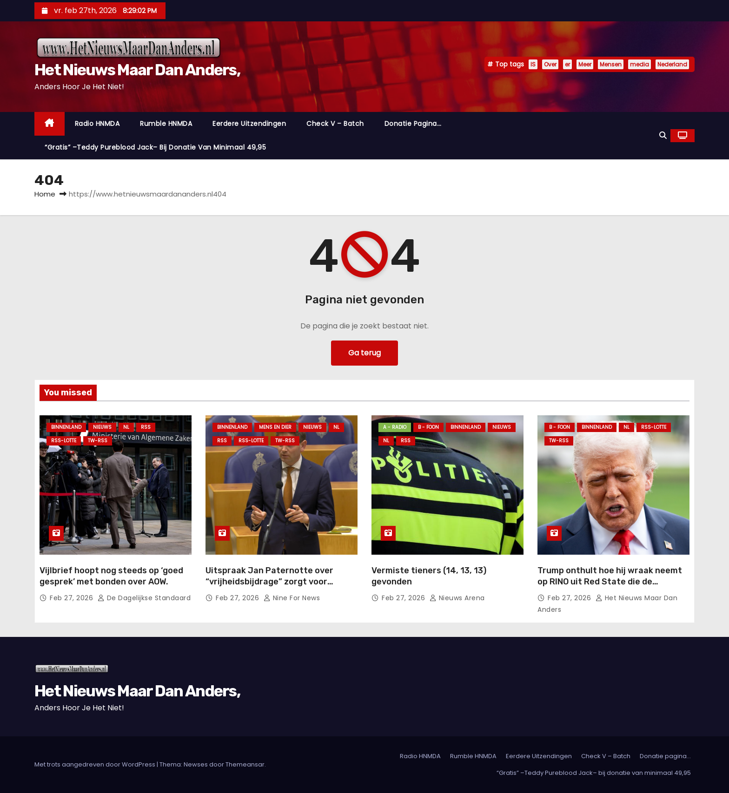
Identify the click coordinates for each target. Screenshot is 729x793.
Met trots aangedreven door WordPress (95, 764)
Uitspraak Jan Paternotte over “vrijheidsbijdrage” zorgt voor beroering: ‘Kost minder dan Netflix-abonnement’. (278, 587)
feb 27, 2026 (72, 598)
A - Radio (394, 427)
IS (533, 64)
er (567, 64)
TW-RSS (97, 440)
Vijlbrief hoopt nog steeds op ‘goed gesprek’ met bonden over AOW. (111, 576)
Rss (146, 427)
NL (126, 427)
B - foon (428, 427)
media (639, 64)
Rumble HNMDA (166, 123)
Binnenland (66, 427)
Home (44, 194)
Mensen (611, 64)
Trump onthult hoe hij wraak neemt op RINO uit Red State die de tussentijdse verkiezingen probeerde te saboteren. (609, 587)
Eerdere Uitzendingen (249, 123)
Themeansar (245, 764)
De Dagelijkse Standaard (144, 598)
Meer (584, 64)
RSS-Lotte (63, 440)
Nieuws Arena (457, 598)
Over (550, 64)
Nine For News (292, 598)
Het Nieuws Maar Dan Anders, (137, 69)
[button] (663, 135)
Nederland (672, 64)
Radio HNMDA (97, 123)
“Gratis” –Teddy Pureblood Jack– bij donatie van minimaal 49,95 (155, 147)
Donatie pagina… (413, 123)
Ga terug (364, 352)
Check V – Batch (335, 123)
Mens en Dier (275, 427)
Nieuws (102, 427)
